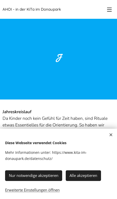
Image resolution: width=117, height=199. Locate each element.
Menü (109, 9)
